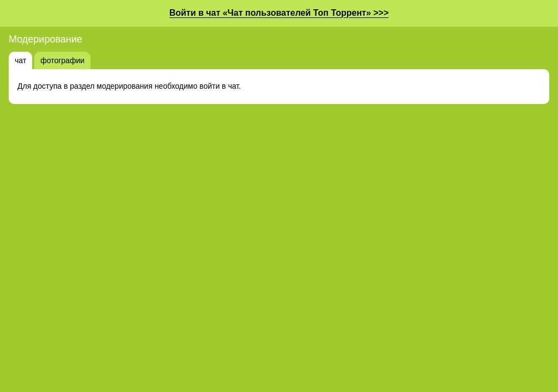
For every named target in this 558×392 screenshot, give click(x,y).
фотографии (62, 60)
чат (20, 60)
